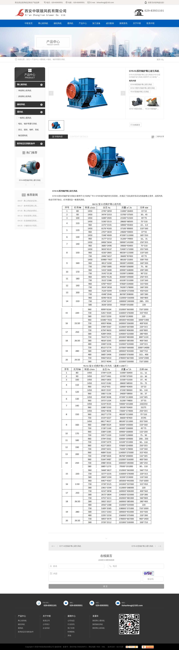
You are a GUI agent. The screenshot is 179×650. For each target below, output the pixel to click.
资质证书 (46, 621)
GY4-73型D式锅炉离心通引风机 (136, 109)
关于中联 (137, 23)
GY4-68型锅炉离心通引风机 (30, 180)
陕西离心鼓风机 (98, 628)
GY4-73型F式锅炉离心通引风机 (142, 88)
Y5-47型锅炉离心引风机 (139, 92)
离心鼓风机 (43, 23)
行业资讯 (71, 624)
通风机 (70, 23)
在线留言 (135, 125)
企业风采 (46, 628)
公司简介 (46, 624)
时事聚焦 (71, 632)
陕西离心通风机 (98, 621)
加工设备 (96, 23)
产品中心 (83, 23)
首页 (28, 59)
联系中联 (151, 23)
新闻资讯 (123, 23)
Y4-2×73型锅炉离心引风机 (152, 109)
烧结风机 (58, 23)
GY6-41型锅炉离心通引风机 (142, 546)
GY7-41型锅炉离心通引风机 (70, 546)
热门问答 (71, 628)
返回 (160, 59)
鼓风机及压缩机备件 (26, 143)
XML (104, 647)
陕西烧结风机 (97, 624)
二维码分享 (159, 136)
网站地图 (92, 647)
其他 (69, 635)
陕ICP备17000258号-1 (78, 647)
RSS (99, 647)
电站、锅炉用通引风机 (56, 59)
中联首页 (29, 23)
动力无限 (119, 647)
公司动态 (71, 621)
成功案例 (110, 23)
